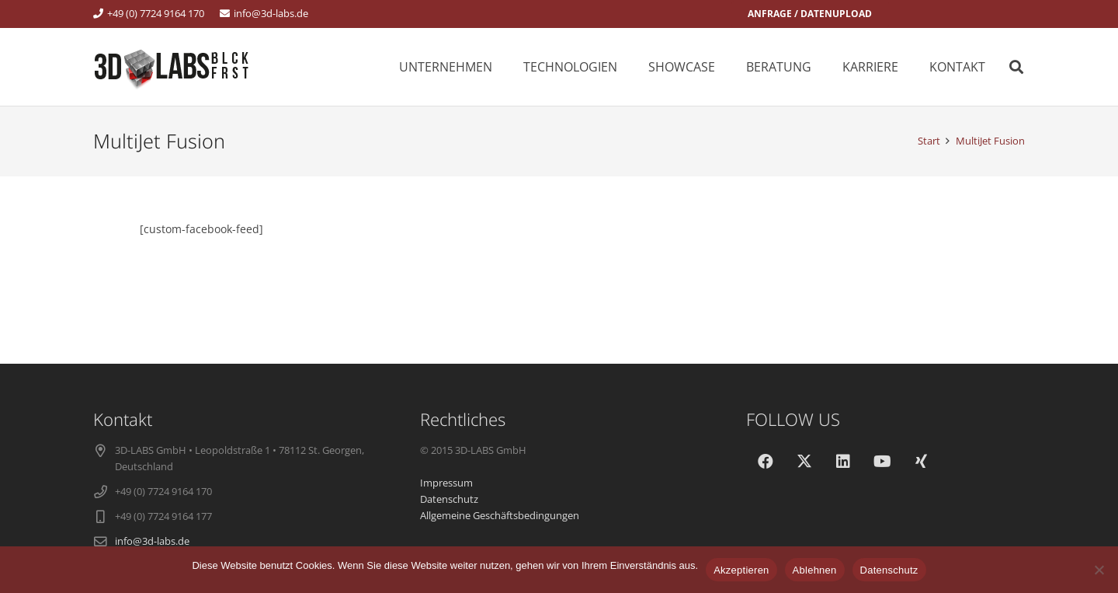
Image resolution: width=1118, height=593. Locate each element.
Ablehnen (815, 570)
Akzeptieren (741, 570)
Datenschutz (889, 570)
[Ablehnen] (1098, 569)
